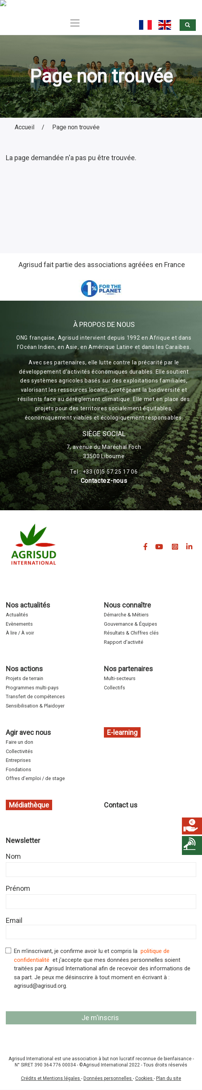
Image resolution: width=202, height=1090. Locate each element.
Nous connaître (127, 605)
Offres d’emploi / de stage (35, 778)
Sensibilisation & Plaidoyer (35, 706)
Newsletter (23, 840)
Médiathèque (29, 805)
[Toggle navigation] (75, 22)
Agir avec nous (28, 732)
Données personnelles (108, 1078)
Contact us (120, 805)
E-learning (122, 732)
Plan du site (168, 1078)
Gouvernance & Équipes (130, 624)
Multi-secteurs (120, 678)
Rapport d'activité (123, 642)
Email (14, 920)
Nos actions (24, 669)
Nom (13, 856)
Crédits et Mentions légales (51, 1078)
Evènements (19, 624)
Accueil (24, 127)
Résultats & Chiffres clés (131, 633)
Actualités (17, 615)
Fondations (18, 769)
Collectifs (114, 688)
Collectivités (19, 751)
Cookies (144, 1078)
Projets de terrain (24, 678)
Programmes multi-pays (32, 688)
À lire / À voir (20, 633)
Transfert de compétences (35, 696)
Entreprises (18, 760)
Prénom (18, 888)
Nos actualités (28, 605)
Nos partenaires (128, 669)
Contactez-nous (104, 480)
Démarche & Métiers (126, 615)
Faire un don (19, 742)
